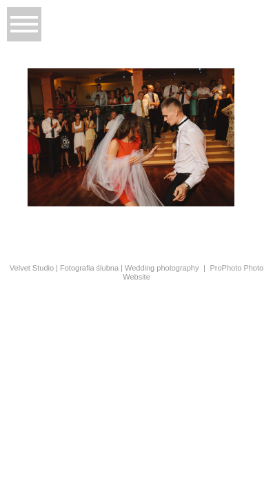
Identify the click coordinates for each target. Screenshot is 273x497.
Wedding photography (162, 268)
